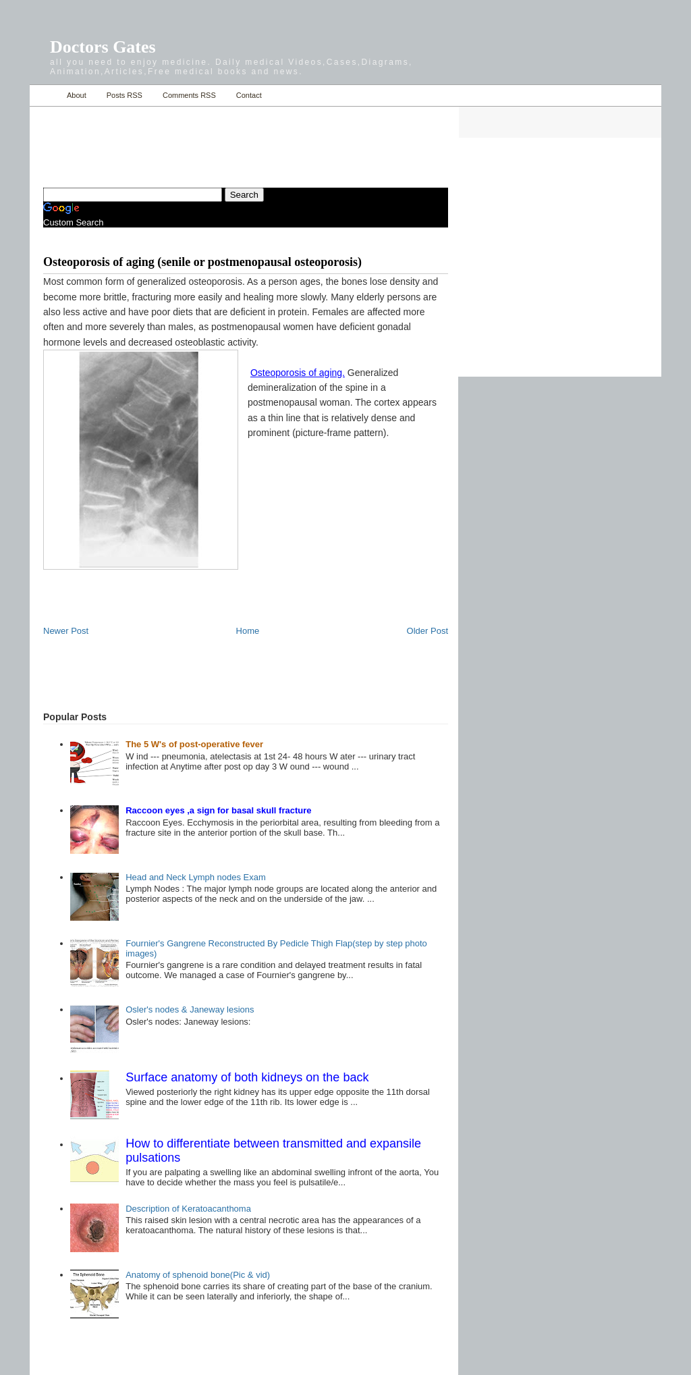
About (76, 95)
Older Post (427, 631)
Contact (249, 95)
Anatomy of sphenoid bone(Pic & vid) (198, 1275)
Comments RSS (189, 95)
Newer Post (65, 631)
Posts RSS (124, 95)
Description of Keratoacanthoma (188, 1209)
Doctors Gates (103, 47)
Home (45, 95)
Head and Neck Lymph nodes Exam (196, 877)
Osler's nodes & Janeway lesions (190, 1009)
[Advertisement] (201, 139)
